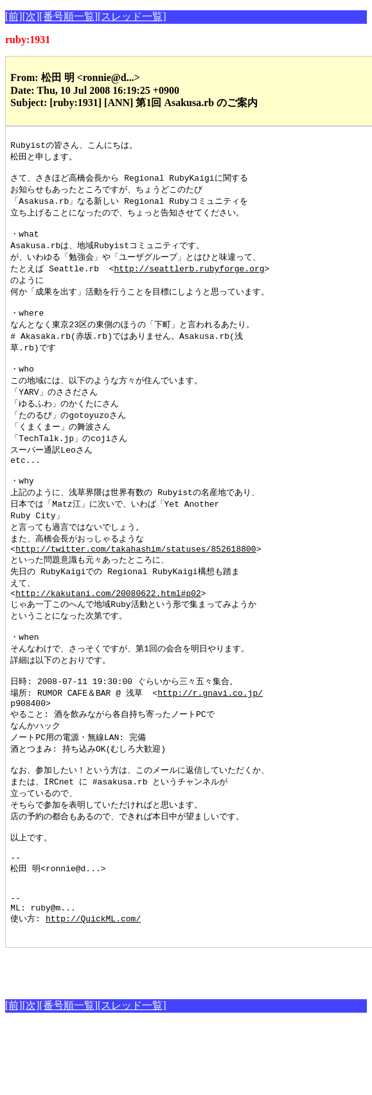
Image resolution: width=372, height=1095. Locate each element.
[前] (13, 16)
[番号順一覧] (68, 16)
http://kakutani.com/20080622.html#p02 (108, 629)
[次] (31, 16)
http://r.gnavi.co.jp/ (210, 737)
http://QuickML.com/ (93, 988)
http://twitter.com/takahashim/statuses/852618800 (135, 581)
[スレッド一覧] (132, 16)
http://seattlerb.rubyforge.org (189, 278)
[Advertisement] (155, 1039)
